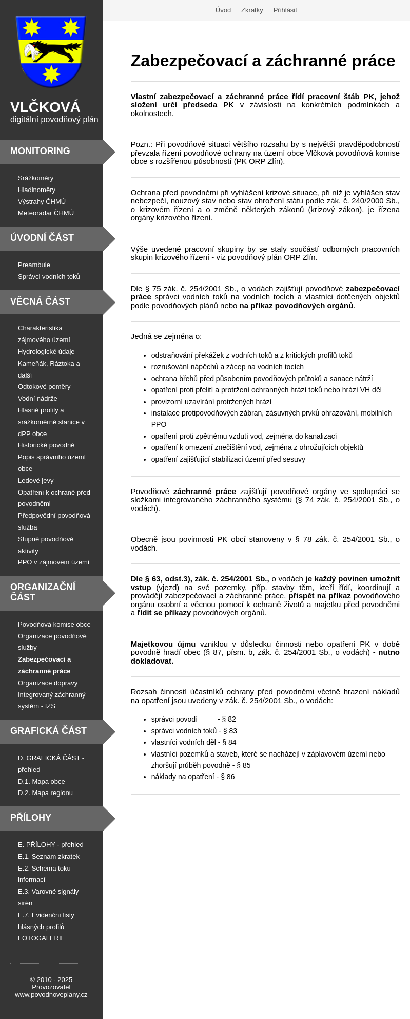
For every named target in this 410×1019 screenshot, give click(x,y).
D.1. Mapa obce (41, 781)
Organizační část (42, 592)
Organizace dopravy (47, 683)
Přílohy (30, 818)
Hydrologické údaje (46, 351)
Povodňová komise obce (54, 624)
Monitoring (40, 151)
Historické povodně (46, 445)
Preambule (34, 265)
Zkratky (252, 10)
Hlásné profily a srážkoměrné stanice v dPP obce (51, 422)
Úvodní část (42, 238)
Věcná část (40, 301)
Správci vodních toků (49, 276)
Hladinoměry (36, 190)
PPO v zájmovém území (53, 562)
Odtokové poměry (44, 386)
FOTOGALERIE (41, 938)
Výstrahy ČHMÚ (42, 201)
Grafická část (48, 731)
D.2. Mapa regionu (45, 793)
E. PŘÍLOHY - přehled (51, 844)
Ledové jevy (35, 480)
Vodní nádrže (37, 398)
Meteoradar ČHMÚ (46, 213)
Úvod (223, 10)
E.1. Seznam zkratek (49, 856)
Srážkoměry (35, 178)
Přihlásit (285, 10)
